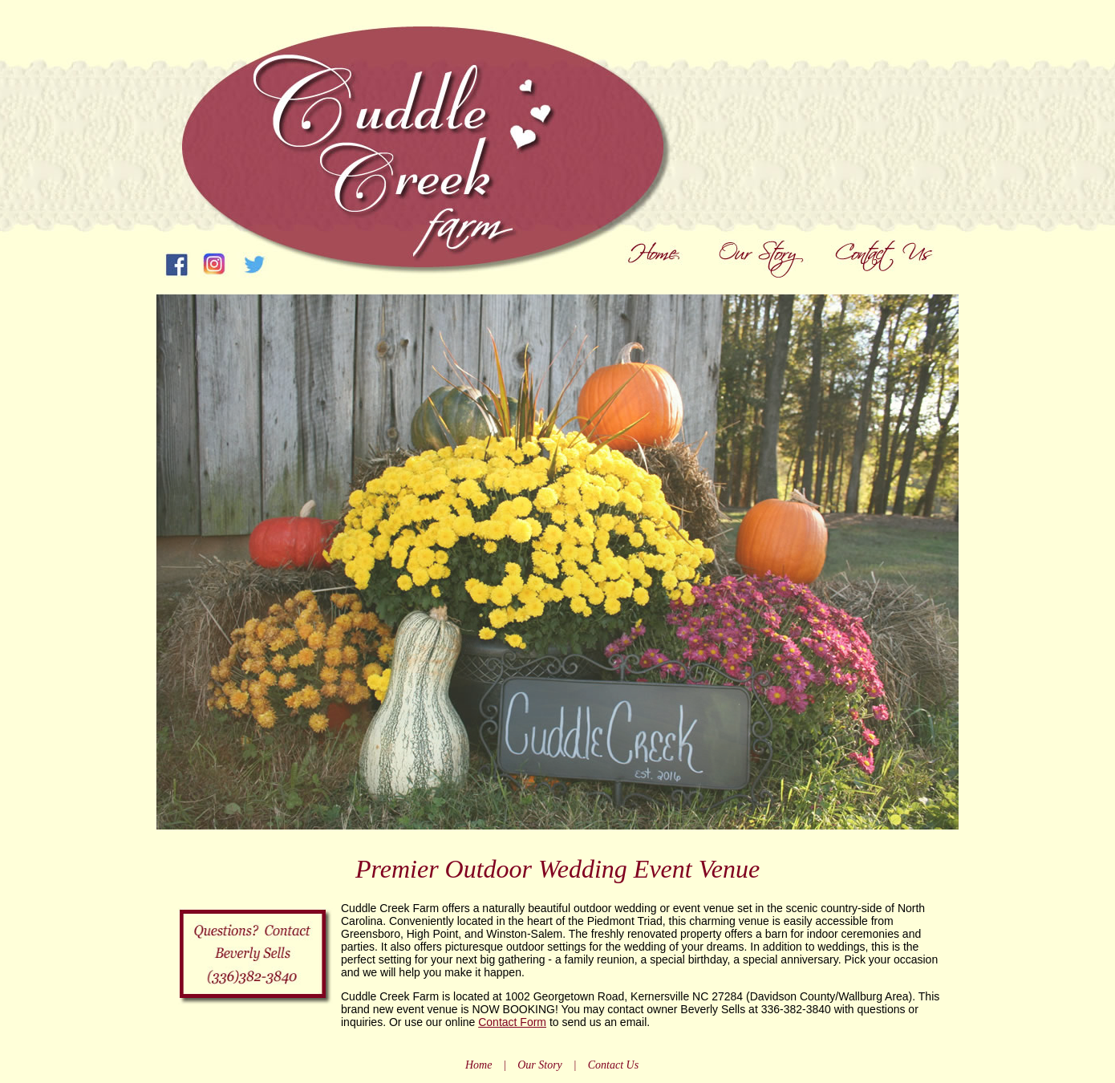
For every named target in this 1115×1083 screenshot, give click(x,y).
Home (478, 1065)
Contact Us (613, 1065)
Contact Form (512, 1022)
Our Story (539, 1065)
